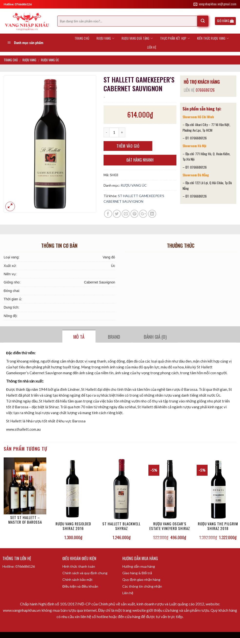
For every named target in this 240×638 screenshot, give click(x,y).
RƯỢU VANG (105, 38)
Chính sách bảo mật (77, 579)
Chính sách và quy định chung (84, 573)
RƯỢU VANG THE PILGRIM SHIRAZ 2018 (218, 526)
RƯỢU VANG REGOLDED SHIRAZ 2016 (73, 526)
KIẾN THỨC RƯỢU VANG (213, 38)
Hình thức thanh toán (78, 566)
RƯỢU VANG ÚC (50, 59)
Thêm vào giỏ (127, 146)
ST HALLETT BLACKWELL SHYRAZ (121, 526)
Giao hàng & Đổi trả (137, 573)
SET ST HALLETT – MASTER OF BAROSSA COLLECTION (25, 520)
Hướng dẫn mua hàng (138, 566)
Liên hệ (127, 593)
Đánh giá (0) (155, 336)
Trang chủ (82, 38)
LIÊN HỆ (151, 47)
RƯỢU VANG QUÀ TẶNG (137, 38)
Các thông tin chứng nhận (142, 586)
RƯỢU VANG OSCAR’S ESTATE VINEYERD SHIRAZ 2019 (169, 526)
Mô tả (79, 336)
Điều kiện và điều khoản (80, 586)
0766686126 (205, 90)
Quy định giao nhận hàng (141, 579)
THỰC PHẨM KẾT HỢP (175, 38)
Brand (114, 336)
